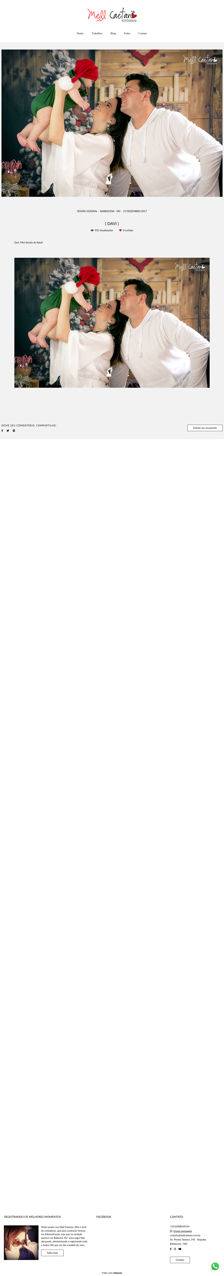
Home (80, 33)
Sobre (127, 33)
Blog (113, 33)
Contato (142, 33)
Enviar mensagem (183, 1231)
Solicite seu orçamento (205, 427)
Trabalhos (97, 33)
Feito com (112, 1273)
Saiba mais (52, 1252)
